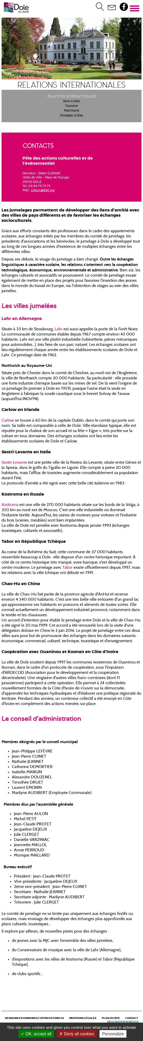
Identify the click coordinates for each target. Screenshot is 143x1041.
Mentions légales (82, 1018)
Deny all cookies (76, 1034)
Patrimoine (71, 111)
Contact (131, 1018)
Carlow (8, 421)
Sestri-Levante (14, 463)
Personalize (113, 1034)
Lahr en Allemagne (22, 319)
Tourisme (71, 106)
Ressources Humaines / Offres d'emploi (34, 1018)
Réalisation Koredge (123, 1022)
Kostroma (10, 505)
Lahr (59, 329)
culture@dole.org (42, 190)
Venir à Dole (71, 101)
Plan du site (111, 1018)
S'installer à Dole (71, 116)
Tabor (67, 568)
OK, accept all (36, 1034)
